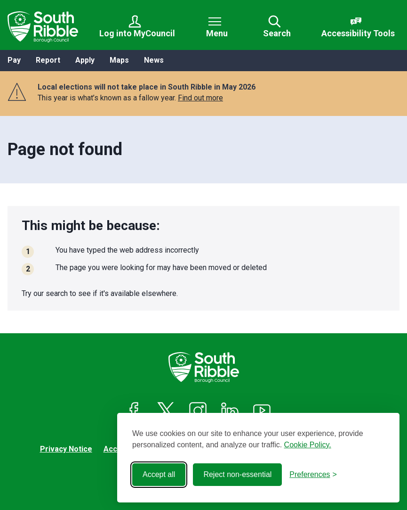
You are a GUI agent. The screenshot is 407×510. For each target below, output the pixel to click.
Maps (119, 60)
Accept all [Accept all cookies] (159, 474)
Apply (85, 60)
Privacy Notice (66, 448)
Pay (14, 60)
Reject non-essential (237, 474)
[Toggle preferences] (313, 474)
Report (48, 60)
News (154, 60)
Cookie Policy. (307, 445)
